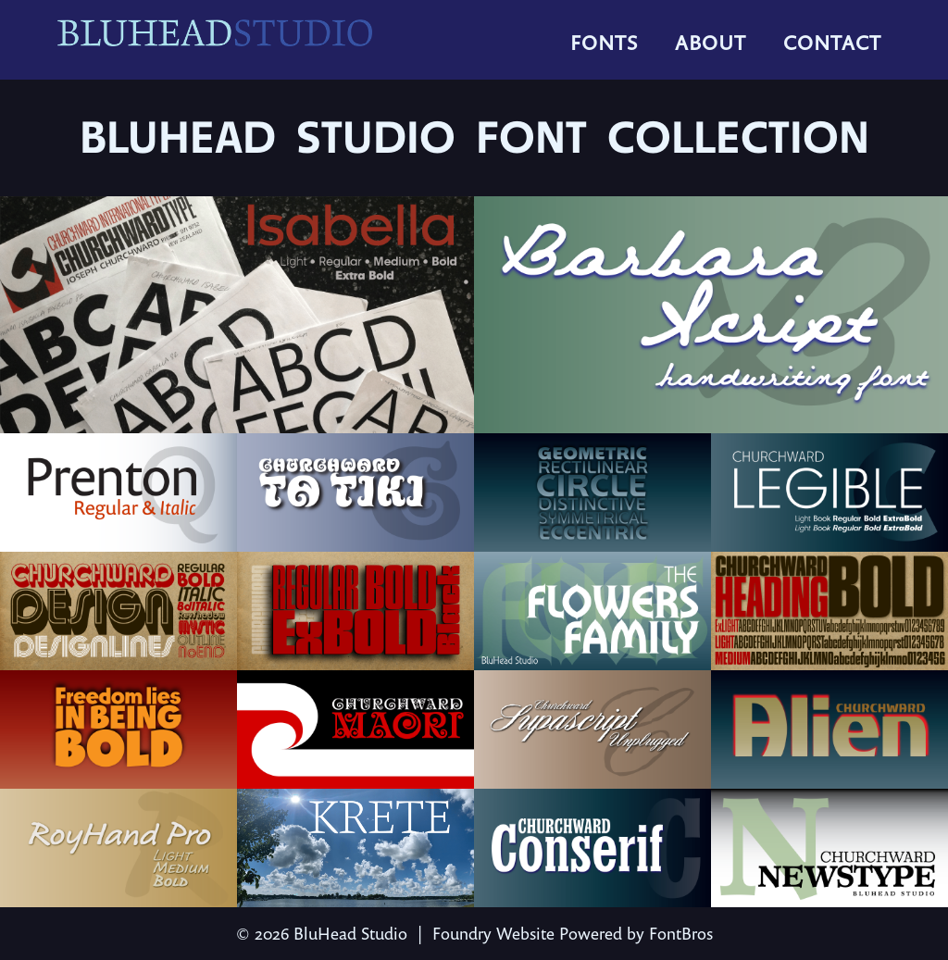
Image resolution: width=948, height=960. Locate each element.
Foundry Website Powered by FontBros (572, 933)
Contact (832, 43)
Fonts (604, 43)
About (710, 43)
